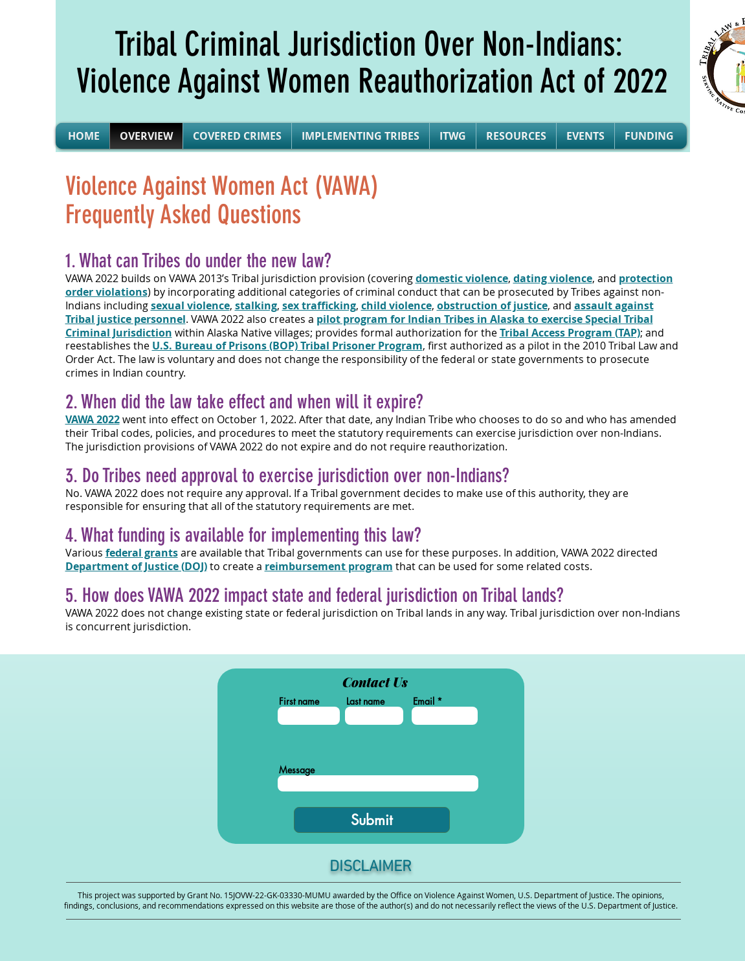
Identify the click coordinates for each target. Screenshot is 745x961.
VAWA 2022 (92, 419)
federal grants (142, 553)
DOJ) (136, 566)
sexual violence (190, 305)
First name (299, 701)
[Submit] (372, 820)
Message (297, 770)
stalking (256, 305)
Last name (365, 701)
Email (423, 701)
